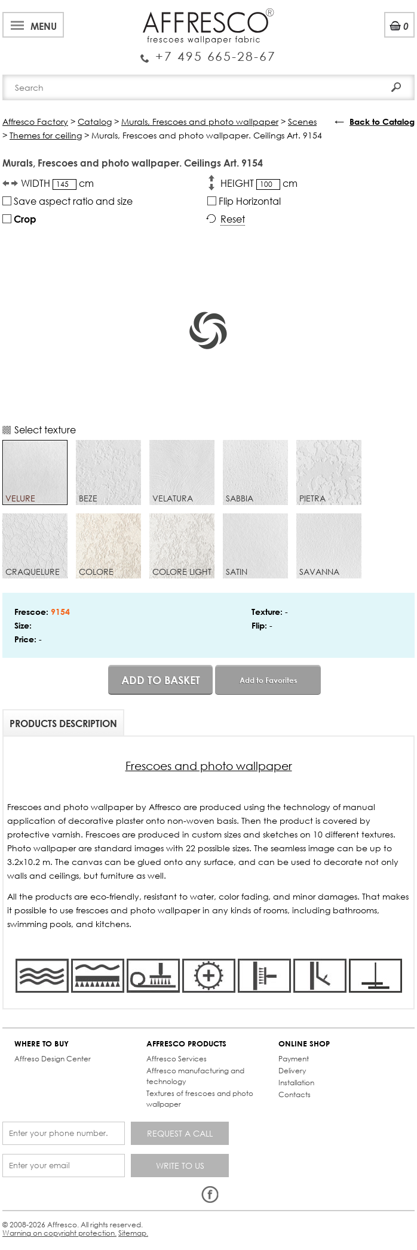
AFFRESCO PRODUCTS (186, 1043)
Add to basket (160, 679)
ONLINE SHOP (304, 1043)
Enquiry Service (208, 52)
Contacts (294, 1094)
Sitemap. (133, 1233)
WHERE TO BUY (41, 1043)
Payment (293, 1059)
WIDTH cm (57, 183)
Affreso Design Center (52, 1059)
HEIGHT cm (259, 183)
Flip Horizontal (244, 201)
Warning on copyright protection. (59, 1233)
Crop (19, 218)
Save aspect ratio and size (67, 201)
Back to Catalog (382, 121)
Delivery (292, 1071)
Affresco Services (176, 1059)
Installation (296, 1082)
